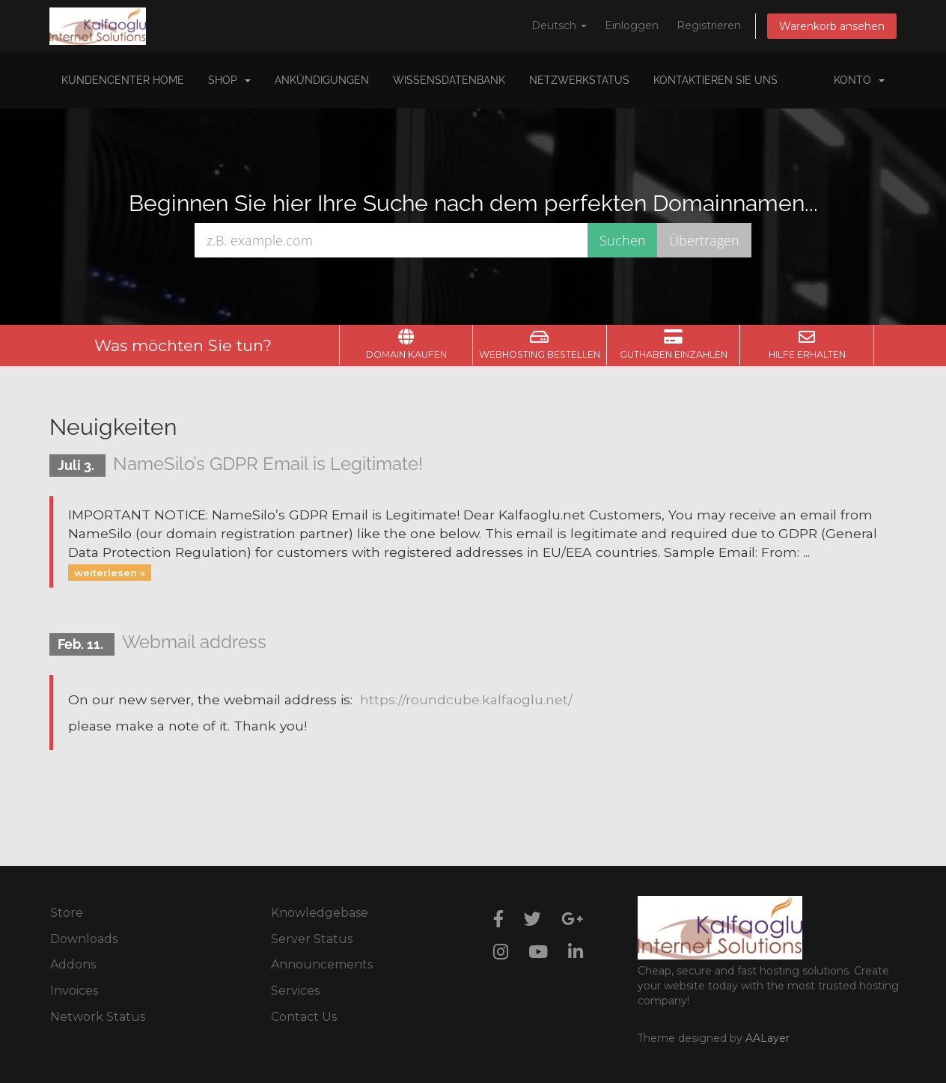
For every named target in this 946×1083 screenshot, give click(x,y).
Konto (859, 80)
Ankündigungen (322, 80)
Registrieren (709, 25)
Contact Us (304, 1017)
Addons (73, 964)
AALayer (767, 1038)
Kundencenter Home (122, 80)
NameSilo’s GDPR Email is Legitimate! (268, 464)
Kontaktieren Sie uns (715, 80)
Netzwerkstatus (579, 80)
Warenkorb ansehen (832, 26)
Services (295, 990)
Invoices (74, 990)
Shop (229, 80)
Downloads (84, 939)
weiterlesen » (109, 572)
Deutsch (559, 25)
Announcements (322, 964)
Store (66, 913)
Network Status (97, 1017)
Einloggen (632, 25)
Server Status (312, 939)
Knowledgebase (319, 913)
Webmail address (194, 642)
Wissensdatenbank (449, 80)
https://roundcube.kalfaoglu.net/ (466, 699)
